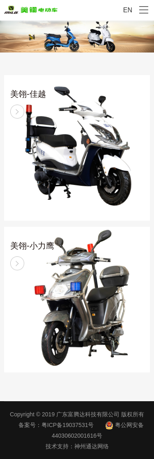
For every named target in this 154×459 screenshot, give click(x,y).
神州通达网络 (91, 446)
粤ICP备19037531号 (67, 425)
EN (127, 10)
